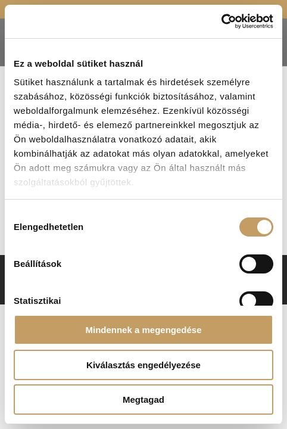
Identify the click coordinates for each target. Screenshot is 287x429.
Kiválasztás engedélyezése (143, 365)
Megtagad (143, 399)
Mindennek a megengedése (143, 330)
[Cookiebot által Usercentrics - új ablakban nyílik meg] (221, 21)
